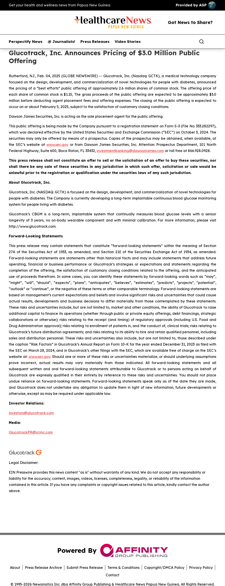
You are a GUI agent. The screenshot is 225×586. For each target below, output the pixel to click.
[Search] (201, 42)
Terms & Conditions (123, 567)
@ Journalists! (61, 41)
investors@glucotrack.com (31, 413)
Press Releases (94, 41)
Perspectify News (25, 41)
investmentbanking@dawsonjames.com (130, 150)
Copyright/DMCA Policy (164, 567)
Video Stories (128, 41)
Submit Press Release (85, 567)
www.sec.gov (57, 144)
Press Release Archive (43, 567)
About (15, 567)
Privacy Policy (201, 567)
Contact (112, 575)
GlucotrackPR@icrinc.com (31, 432)
